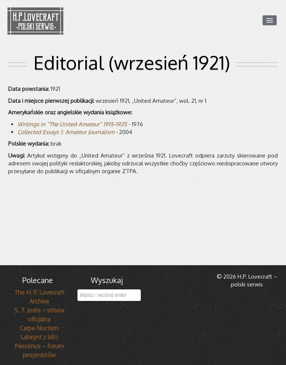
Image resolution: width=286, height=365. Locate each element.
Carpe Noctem (39, 328)
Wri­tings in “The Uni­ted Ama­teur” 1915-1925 (72, 124)
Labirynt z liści (39, 337)
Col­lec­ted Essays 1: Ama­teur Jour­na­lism (66, 132)
